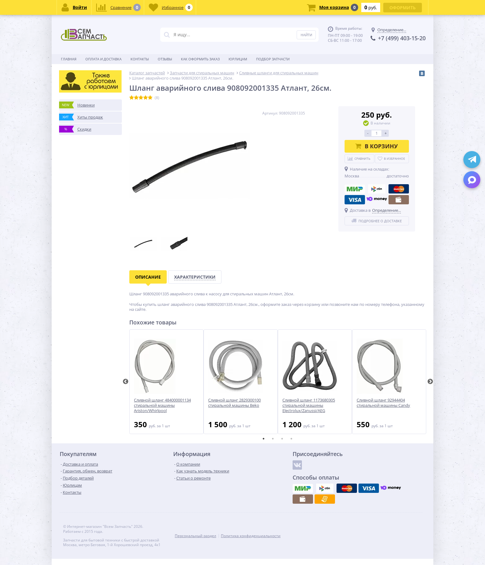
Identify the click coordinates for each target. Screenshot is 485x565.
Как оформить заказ (200, 59)
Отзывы (165, 59)
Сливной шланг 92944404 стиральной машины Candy (383, 403)
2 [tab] (273, 439)
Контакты (140, 59)
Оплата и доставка (103, 59)
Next (430, 382)
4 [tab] (291, 439)
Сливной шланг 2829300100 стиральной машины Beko (234, 403)
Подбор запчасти (273, 59)
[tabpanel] (166, 381)
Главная (68, 59)
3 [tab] (282, 439)
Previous (125, 382)
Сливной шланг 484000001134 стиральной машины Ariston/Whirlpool (162, 405)
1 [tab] (263, 439)
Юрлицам (238, 59)
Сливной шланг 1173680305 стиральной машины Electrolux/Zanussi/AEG (308, 405)
